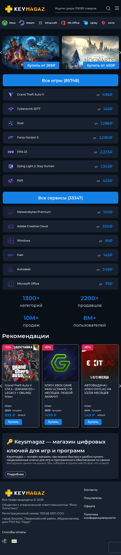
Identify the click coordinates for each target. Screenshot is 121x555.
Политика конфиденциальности (100, 516)
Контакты (91, 489)
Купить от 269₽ (41, 65)
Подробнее (15, 474)
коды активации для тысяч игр (73, 466)
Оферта (89, 506)
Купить (13, 422)
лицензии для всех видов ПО (28, 469)
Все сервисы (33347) (60, 197)
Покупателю (93, 498)
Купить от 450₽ (101, 65)
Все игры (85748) (60, 80)
